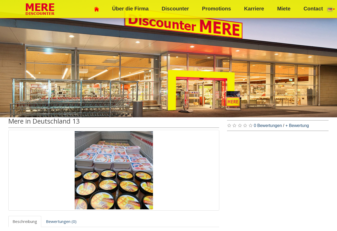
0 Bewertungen (268, 125)
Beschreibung (25, 221)
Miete (284, 8)
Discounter (175, 8)
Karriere (254, 8)
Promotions (216, 8)
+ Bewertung (297, 125)
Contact (313, 8)
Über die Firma (130, 8)
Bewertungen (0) (61, 221)
